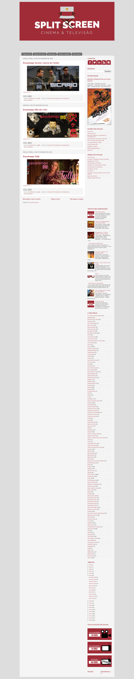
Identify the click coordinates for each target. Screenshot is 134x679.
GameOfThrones (91, 422)
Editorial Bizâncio (91, 375)
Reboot (89, 491)
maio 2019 (91, 590)
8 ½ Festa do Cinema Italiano (94, 315)
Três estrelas (90, 536)
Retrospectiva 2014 (92, 505)
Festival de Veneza (92, 416)
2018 (90, 601)
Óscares (89, 557)
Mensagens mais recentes (32, 199)
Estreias (89, 389)
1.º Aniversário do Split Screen (95, 243)
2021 (90, 571)
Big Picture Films (91, 329)
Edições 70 (90, 379)
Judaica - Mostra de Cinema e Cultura (96, 437)
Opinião (89, 472)
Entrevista (89, 385)
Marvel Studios (91, 453)
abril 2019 (91, 592)
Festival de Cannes (92, 408)
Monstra (89, 458)
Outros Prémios (91, 474)
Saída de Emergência (92, 507)
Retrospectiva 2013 (92, 503)
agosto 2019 (92, 585)
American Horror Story (92, 319)
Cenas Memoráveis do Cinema (94, 340)
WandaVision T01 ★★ (92, 161)
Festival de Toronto (92, 414)
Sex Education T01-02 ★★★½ (94, 167)
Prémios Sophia (91, 482)
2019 (90, 575)
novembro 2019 (93, 579)
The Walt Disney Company (93, 526)
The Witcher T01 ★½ (92, 168)
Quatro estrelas (91, 486)
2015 (90, 607)
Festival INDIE (90, 404)
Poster (89, 478)
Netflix (88, 464)
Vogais (89, 548)
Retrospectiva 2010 (92, 497)
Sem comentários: (28, 100)
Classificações (90, 352)
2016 (90, 605)
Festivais (89, 402)
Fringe (89, 420)
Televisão (89, 522)
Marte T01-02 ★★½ (92, 176)
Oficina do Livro (91, 470)
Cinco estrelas (90, 342)
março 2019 (92, 594)
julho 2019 (91, 587)
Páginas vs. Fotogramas (93, 484)
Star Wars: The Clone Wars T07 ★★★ (96, 165)
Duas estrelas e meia (92, 371)
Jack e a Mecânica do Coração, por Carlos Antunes (102, 291)
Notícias (89, 466)
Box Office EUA (91, 331)
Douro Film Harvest (92, 367)
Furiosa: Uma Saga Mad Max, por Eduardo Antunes (102, 222)
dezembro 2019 (93, 577)
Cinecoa (89, 344)
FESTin (89, 395)
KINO (88, 439)
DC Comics (90, 362)
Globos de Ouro (91, 424)
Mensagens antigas (76, 199)
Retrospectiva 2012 (92, 501)
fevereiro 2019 (92, 596)
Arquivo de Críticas (39, 54)
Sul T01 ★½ (90, 170)
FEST (88, 393)
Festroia (89, 418)
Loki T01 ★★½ (91, 157)
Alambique (90, 317)
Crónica (89, 358)
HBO (88, 427)
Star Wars (89, 517)
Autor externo (90, 325)
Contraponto (90, 354)
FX (88, 396)
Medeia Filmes (91, 455)
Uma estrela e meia (92, 542)
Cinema (49, 98)
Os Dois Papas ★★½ (92, 144)
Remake (89, 493)
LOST (88, 441)
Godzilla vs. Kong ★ (92, 146)
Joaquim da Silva (91, 435)
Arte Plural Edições (92, 323)
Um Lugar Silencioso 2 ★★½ (94, 142)
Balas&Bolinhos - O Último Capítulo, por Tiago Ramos (101, 233)
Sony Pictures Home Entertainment (96, 513)
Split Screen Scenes (92, 515)
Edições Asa (90, 381)
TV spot (89, 520)
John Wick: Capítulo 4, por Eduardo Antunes (101, 252)
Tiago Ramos (90, 528)
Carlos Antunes (91, 336)
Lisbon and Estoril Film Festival (95, 447)
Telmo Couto (90, 524)
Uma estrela (90, 540)
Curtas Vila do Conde (92, 360)
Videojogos (90, 546)
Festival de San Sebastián (93, 412)
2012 (90, 613)
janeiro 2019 (92, 598)
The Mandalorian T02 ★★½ (94, 163)
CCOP (89, 334)
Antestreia (89, 321)
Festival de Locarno (92, 410)
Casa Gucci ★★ (91, 133)
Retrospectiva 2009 (92, 495)
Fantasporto (90, 398)
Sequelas (89, 511)
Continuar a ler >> (27, 92)
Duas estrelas (90, 369)
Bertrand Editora (91, 327)
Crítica (89, 356)
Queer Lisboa (90, 489)
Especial (89, 387)
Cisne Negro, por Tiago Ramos (95, 283)
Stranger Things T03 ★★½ (94, 177)
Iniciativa (89, 431)
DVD (53, 98)
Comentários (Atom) (34, 202)
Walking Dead (90, 551)
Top (88, 530)
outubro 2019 (92, 581)
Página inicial (27, 54)
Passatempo (41, 63)
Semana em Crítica (92, 509)
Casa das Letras (91, 338)
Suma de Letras (91, 519)
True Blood (90, 534)
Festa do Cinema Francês (93, 400)
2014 (90, 609)
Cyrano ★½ (90, 131)
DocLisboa (90, 365)
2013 (90, 611)
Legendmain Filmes (92, 443)
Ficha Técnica (77, 54)
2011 (90, 615)
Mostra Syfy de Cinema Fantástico (95, 460)
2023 (90, 567)
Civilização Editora (91, 350)
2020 (90, 573)
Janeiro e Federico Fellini (93, 433)
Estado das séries (99, 301)
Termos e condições (64, 54)
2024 (90, 564)
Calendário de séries (100, 211)
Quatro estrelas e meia (92, 488)
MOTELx (89, 451)
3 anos (96, 273)
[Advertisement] (55, 45)
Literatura (89, 449)
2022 (90, 569)
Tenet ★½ (89, 150)
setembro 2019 (92, 583)
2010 (90, 618)
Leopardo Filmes (91, 445)
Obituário (89, 468)
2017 (90, 603)
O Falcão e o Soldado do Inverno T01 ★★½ (98, 159)
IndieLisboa (90, 429)
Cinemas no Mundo (92, 348)
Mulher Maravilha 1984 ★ (93, 148)
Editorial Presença (91, 377)
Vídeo (88, 550)
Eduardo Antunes (91, 383)
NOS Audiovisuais (91, 462)
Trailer (89, 532)
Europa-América (91, 391)
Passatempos (51, 54)
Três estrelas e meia (92, 538)
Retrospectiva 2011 (92, 499)
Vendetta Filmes (91, 544)
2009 (90, 620)
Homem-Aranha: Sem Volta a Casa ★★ (97, 138)
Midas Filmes (90, 457)
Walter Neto (90, 553)
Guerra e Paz (90, 426)
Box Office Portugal (92, 333)
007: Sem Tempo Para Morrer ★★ (95, 140)
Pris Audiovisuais (65, 98)
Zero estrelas (90, 555)
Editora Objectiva (91, 373)
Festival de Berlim (91, 406)
